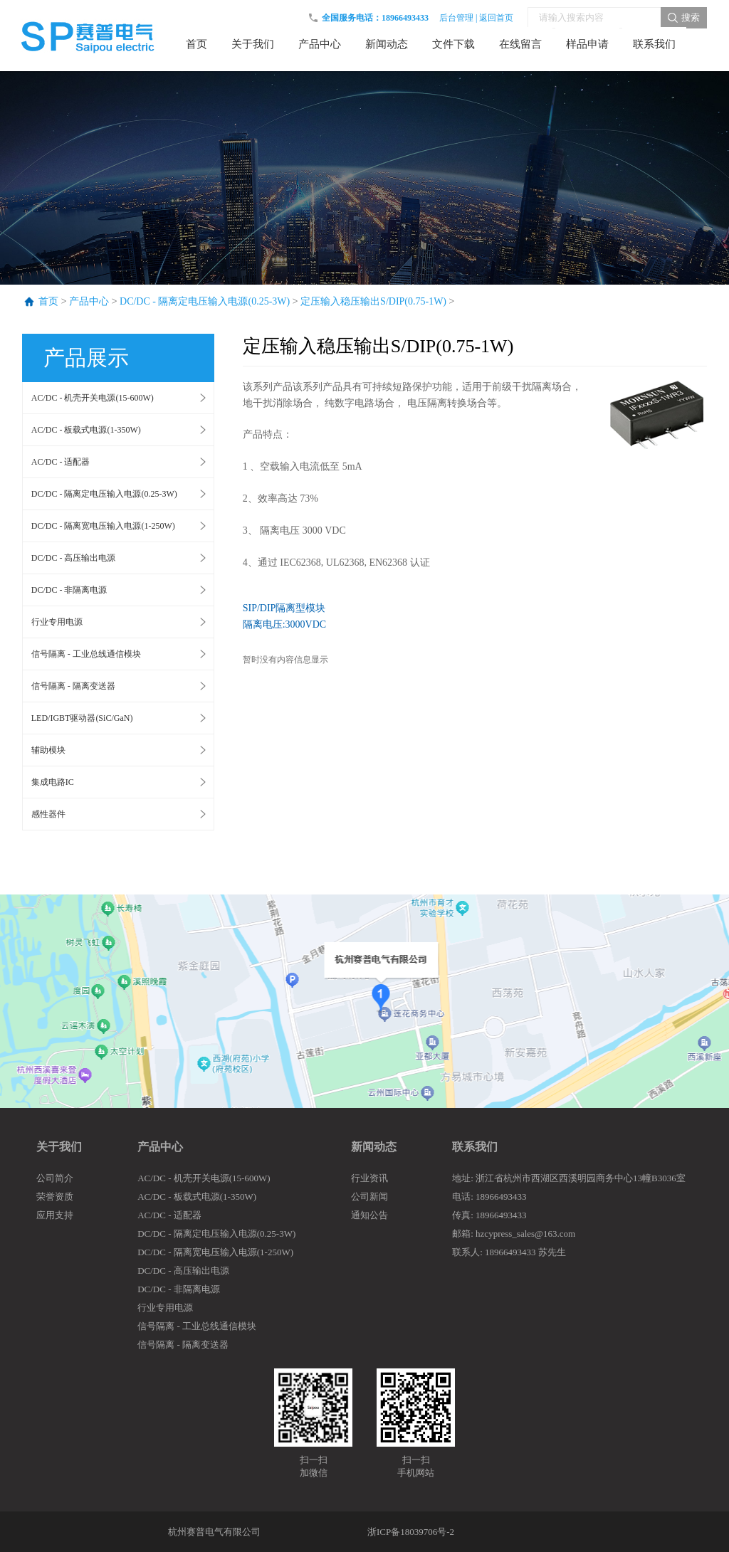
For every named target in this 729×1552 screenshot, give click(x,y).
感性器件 (48, 814)
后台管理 (456, 18)
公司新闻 (369, 1196)
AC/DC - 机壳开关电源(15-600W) (92, 398)
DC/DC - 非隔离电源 (69, 590)
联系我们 (475, 1147)
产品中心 (89, 301)
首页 (48, 301)
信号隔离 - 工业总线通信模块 (86, 654)
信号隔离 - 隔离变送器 (73, 686)
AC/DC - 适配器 (60, 462)
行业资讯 (369, 1178)
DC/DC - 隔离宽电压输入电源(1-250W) (103, 526)
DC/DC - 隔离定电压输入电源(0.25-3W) (205, 301)
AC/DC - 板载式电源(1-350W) (86, 430)
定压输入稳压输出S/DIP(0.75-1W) (373, 301)
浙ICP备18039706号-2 (410, 1531)
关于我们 (59, 1147)
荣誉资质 (54, 1196)
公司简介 (54, 1178)
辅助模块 (48, 750)
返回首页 (496, 18)
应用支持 (54, 1215)
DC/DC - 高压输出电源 (73, 558)
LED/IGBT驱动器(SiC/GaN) (82, 718)
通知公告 (369, 1215)
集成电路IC (52, 782)
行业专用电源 (57, 622)
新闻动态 (374, 1147)
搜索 (690, 17)
